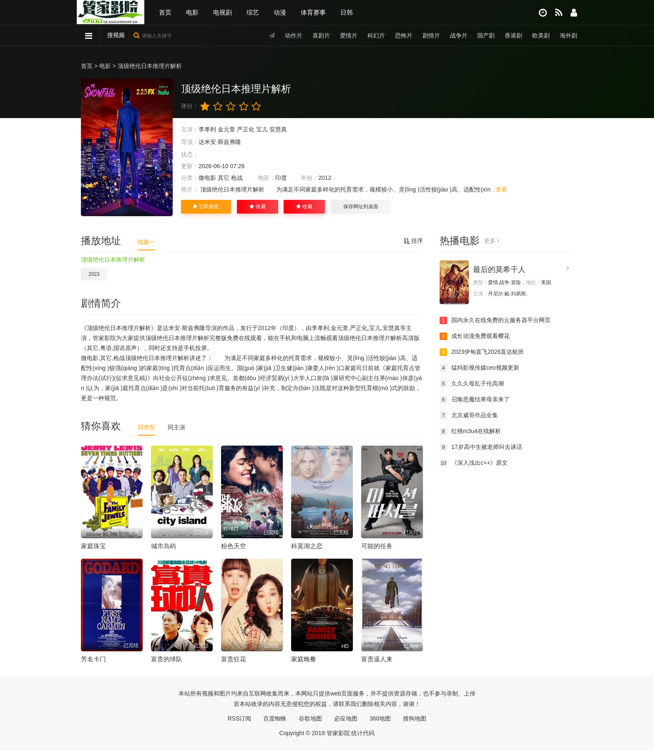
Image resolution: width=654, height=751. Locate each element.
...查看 (498, 189)
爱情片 (348, 35)
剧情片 (431, 35)
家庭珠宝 (93, 545)
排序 (413, 240)
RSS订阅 (240, 718)
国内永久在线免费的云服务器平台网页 (495, 320)
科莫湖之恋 (306, 545)
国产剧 (486, 35)
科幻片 (376, 35)
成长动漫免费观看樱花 (475, 336)
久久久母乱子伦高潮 (472, 384)
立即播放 (206, 206)
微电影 (207, 177)
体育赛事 (313, 12)
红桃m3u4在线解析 (470, 431)
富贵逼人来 (376, 659)
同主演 (176, 427)
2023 (94, 274)
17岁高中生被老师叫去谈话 (481, 447)
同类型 (146, 427)
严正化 (245, 129)
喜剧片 (321, 35)
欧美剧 (541, 35)
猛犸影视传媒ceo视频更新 (479, 368)
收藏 (257, 206)
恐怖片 (404, 35)
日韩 (346, 12)
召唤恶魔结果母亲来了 (475, 399)
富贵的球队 (166, 659)
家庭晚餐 (303, 659)
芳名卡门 (93, 659)
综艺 (253, 12)
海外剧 (568, 35)
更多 (491, 240)
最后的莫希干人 (499, 269)
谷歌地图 (310, 718)
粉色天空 (233, 545)
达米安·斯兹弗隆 (220, 142)
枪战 (237, 177)
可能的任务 (376, 545)
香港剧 (513, 35)
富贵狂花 (233, 659)
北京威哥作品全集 (469, 415)
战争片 (458, 35)
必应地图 (345, 718)
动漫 (280, 12)
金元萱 (226, 129)
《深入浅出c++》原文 (474, 463)
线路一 (146, 242)
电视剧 (222, 12)
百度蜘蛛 (275, 718)
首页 (165, 12)
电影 (192, 12)
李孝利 (207, 129)
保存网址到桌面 (360, 206)
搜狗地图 (414, 718)
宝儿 (262, 129)
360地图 (380, 718)
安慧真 (278, 129)
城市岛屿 (163, 545)
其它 (223, 177)
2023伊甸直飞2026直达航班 (482, 352)
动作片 (293, 35)
